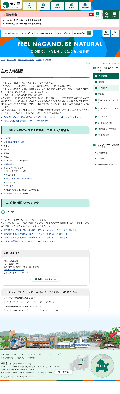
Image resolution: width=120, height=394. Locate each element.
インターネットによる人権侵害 (16, 193)
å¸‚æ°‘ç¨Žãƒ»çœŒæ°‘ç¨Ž (45, 13)
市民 (29, 8)
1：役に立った (12, 303)
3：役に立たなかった (45, 303)
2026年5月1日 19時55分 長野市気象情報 (23, 27)
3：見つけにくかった (51, 312)
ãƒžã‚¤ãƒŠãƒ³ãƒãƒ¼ (12, 13)
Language (106, 15)
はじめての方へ (18, 367)
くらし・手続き (11, 60)
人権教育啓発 (102, 153)
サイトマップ (56, 367)
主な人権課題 (102, 88)
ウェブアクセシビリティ (38, 367)
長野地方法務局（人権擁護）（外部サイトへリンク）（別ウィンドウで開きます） (36, 238)
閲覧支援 (97, 15)
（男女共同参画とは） (16, 142)
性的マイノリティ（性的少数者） (19, 178)
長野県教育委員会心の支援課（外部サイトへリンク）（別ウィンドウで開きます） (36, 234)
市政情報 (85, 8)
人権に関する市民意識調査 (107, 129)
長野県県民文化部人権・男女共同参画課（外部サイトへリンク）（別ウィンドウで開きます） (41, 230)
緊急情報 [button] (115, 15)
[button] (106, 4)
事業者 (71, 8)
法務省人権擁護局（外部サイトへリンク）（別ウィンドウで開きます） (32, 241)
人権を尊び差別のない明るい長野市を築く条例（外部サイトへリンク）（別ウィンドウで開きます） (43, 117)
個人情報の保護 (7, 371)
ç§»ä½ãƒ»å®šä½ (64, 13)
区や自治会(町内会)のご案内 (107, 164)
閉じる (114, 21)
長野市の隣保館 (103, 135)
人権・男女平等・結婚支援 (26, 60)
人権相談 (101, 82)
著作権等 (32, 371)
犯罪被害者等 (9, 164)
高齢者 (57, 8)
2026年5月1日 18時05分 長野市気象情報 (23, 30)
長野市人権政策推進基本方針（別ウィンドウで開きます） (27, 121)
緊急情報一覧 (98, 21)
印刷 (88, 63)
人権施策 (39, 60)
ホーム (3, 60)
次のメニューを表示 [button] (89, 13)
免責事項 (21, 371)
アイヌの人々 (11, 186)
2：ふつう (28, 303)
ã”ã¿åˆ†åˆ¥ (27, 13)
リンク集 (5, 367)
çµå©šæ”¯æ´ (80, 13)
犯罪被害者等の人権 (105, 123)
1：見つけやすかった (15, 312)
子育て (43, 8)
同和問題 (7, 138)
